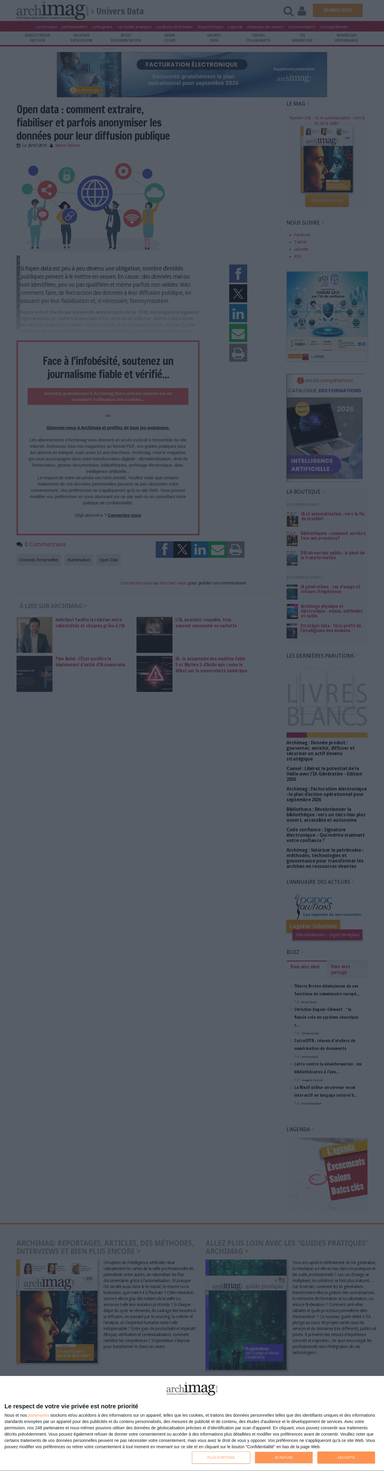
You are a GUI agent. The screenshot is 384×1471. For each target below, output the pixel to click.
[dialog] (192, 1423)
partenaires (38, 1415)
